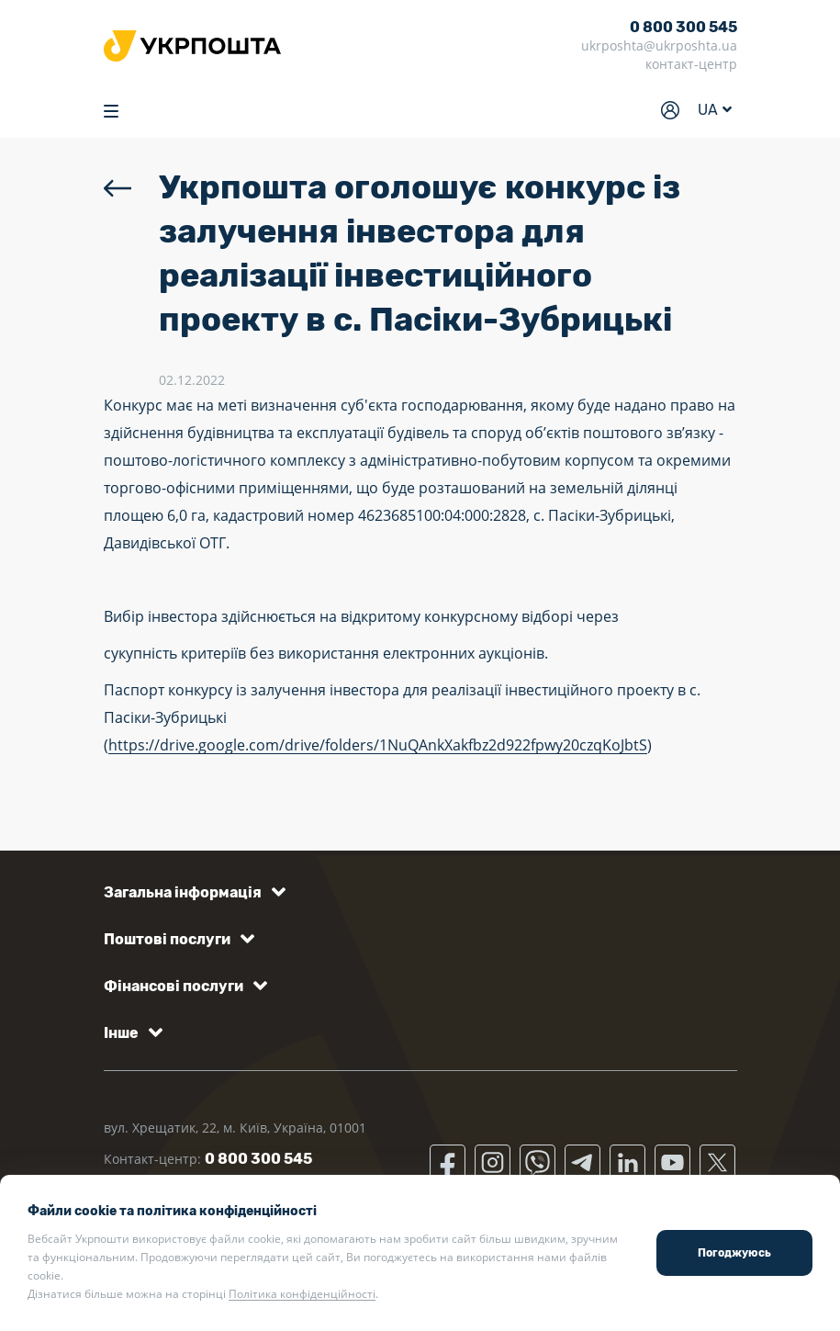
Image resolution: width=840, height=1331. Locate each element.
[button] (191, 892)
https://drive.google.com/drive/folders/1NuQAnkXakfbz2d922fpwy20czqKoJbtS (377, 745)
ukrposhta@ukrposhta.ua (659, 45)
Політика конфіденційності (302, 1294)
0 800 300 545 (683, 27)
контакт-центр (691, 64)
